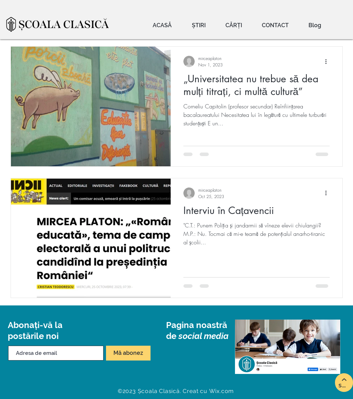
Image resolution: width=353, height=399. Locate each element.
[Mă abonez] (128, 353)
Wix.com (221, 391)
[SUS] (344, 382)
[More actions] (328, 61)
